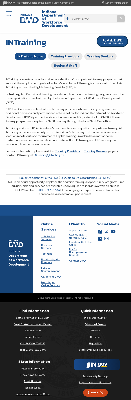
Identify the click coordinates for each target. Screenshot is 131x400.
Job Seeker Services (48, 228)
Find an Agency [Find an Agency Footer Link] (33, 327)
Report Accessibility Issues (95, 373)
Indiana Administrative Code (33, 384)
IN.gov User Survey (95, 308)
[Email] (106, 229)
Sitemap (95, 327)
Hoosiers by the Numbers (50, 251)
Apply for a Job (78, 221)
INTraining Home (30, 46)
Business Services (46, 237)
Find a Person (33, 321)
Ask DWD (112, 31)
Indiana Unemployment (50, 260)
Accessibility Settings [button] (95, 366)
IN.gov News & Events (33, 365)
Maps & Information (33, 359)
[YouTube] (113, 222)
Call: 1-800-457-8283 (32, 333)
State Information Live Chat (32, 308)
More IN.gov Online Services (50, 274)
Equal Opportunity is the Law (38, 168)
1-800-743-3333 (48, 180)
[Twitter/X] (106, 222)
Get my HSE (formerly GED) (78, 227)
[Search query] (110, 14)
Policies (95, 321)
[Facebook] (100, 222)
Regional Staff (65, 55)
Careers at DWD (51, 267)
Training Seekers (100, 46)
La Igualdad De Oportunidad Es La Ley (85, 168)
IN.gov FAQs (95, 333)
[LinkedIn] (100, 229)
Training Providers (65, 46)
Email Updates (32, 371)
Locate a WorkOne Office (80, 234)
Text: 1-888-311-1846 (33, 340)
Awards (32, 390)
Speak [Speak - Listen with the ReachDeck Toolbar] (95, 383)
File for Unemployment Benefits (78, 242)
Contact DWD (77, 251)
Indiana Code (33, 378)
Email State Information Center (33, 314)
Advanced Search (95, 314)
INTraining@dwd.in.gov (49, 145)
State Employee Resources (95, 340)
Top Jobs (46, 244)
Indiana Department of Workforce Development (61, 14)
